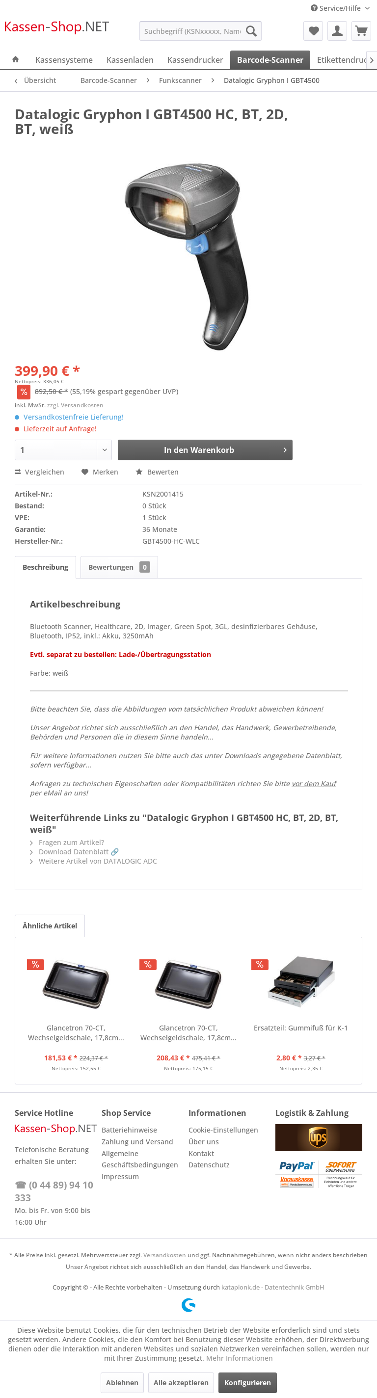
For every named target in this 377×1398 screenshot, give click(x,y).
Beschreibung (45, 567)
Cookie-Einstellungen (223, 1129)
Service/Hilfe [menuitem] (337, 8)
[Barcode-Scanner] (270, 60)
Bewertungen (119, 567)
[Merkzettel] (313, 31)
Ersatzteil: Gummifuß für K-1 (301, 1027)
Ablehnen (122, 1382)
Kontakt (201, 1153)
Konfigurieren (247, 1382)
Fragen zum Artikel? (67, 842)
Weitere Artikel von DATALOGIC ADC (93, 861)
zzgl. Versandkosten (75, 405)
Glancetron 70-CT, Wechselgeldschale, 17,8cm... (76, 1032)
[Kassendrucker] (195, 60)
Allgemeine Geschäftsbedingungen (140, 1159)
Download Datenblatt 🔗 (74, 851)
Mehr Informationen (239, 1358)
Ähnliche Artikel (50, 925)
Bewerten (157, 471)
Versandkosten (164, 1255)
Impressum (120, 1176)
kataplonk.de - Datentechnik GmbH (272, 1287)
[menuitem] (200, 31)
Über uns (203, 1141)
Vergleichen (39, 471)
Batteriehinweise (129, 1129)
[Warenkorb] (361, 31)
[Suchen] (251, 31)
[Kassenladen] (130, 60)
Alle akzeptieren (181, 1382)
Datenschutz (209, 1164)
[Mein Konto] (337, 31)
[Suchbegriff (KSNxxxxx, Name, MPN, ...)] (200, 31)
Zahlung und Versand (137, 1141)
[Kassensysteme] (64, 60)
